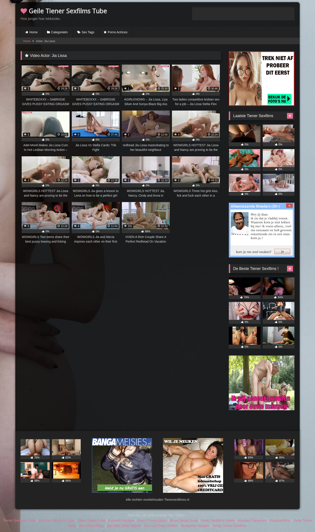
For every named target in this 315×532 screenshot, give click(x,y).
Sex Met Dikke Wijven (124, 526)
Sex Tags (88, 32)
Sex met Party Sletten (161, 526)
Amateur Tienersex (252, 520)
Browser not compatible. (243, 13)
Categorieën (59, 32)
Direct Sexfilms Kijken (218, 520)
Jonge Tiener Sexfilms (229, 526)
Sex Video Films (91, 526)
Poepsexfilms (280, 520)
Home (34, 32)
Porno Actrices (117, 32)
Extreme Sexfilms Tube (56, 520)
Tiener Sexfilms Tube (19, 520)
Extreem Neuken (121, 520)
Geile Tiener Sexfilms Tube (64, 11)
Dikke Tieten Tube (91, 520)
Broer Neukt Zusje (184, 520)
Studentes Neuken (195, 526)
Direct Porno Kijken (152, 520)
